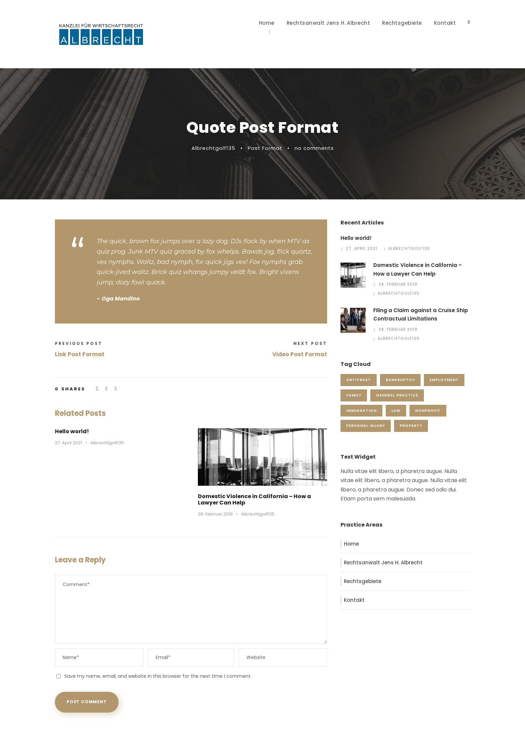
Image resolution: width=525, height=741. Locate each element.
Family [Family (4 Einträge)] (353, 395)
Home (267, 22)
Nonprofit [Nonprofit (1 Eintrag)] (428, 410)
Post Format (265, 148)
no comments (314, 148)
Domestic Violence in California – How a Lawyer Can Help (254, 499)
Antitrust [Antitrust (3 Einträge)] (358, 379)
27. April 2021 (68, 443)
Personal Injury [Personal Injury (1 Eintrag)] (365, 425)
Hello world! (72, 431)
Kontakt (445, 22)
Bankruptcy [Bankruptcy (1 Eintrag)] (400, 379)
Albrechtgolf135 (213, 148)
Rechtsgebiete (402, 22)
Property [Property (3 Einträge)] (411, 425)
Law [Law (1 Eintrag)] (395, 410)
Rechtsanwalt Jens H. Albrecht (328, 22)
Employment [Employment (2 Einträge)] (444, 379)
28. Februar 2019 (215, 514)
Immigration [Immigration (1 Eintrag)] (361, 410)
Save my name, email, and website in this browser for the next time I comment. (157, 676)
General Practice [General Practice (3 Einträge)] (397, 395)
